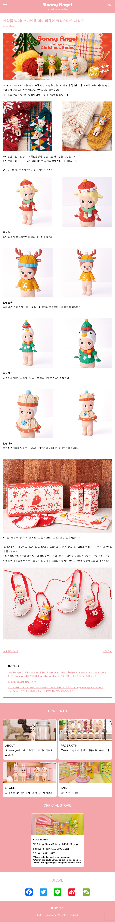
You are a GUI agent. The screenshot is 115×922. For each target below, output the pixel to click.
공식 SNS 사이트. (70, 790)
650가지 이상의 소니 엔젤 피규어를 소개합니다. (85, 748)
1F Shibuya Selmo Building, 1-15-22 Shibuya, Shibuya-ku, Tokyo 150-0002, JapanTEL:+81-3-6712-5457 (57, 851)
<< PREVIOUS (10, 651)
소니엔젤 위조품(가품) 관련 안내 (23, 681)
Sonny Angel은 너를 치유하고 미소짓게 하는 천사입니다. (29, 750)
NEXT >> (107, 651)
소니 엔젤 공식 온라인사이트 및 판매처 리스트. (29, 790)
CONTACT (57, 908)
